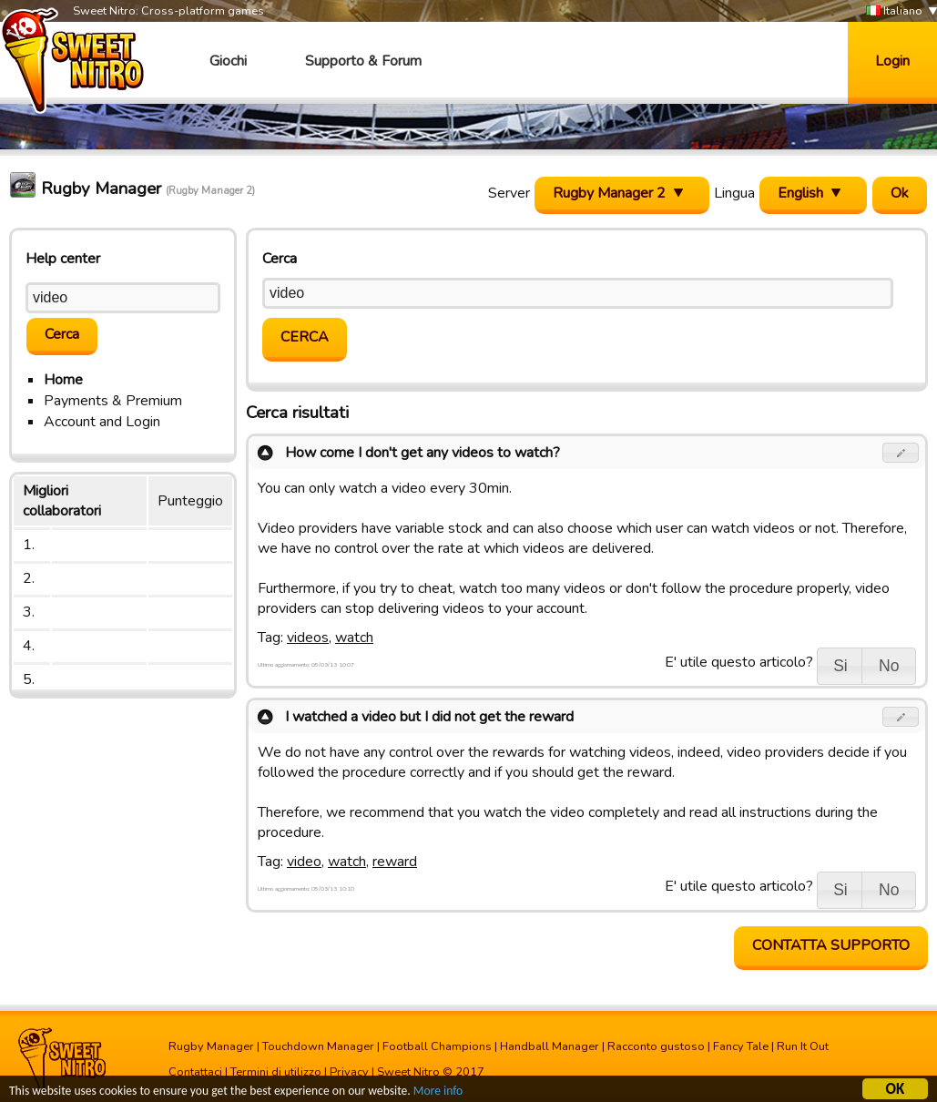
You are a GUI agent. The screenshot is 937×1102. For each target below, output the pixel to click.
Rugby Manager (211, 1046)
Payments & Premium (113, 401)
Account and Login (102, 422)
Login (892, 61)
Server (509, 193)
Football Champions (437, 1046)
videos (308, 638)
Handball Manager (549, 1046)
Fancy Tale (741, 1046)
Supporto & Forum (363, 61)
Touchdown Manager (318, 1046)
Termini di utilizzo (275, 1072)
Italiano (894, 11)
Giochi (228, 61)
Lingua (734, 193)
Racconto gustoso (656, 1046)
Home (63, 380)
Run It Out (803, 1046)
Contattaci (195, 1072)
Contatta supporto (831, 945)
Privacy (349, 1072)
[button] (901, 453)
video (304, 862)
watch (354, 638)
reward (394, 862)
